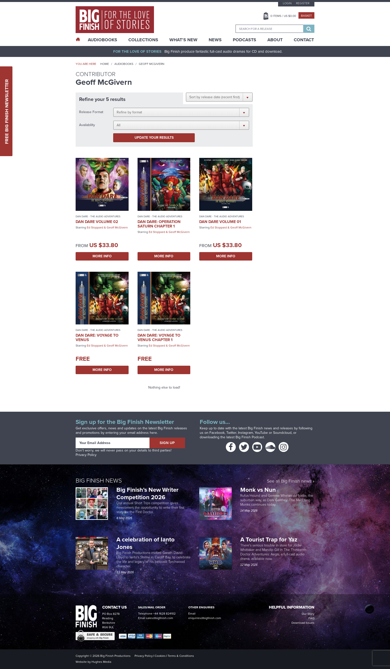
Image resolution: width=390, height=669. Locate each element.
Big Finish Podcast (250, 437)
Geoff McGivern (117, 227)
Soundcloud (282, 432)
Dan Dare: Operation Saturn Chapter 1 (159, 224)
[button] (219, 96)
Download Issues (303, 623)
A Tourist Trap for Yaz (268, 539)
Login (287, 3)
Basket (306, 15)
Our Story (308, 614)
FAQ (311, 618)
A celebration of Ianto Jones (145, 543)
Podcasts (244, 40)
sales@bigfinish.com (159, 618)
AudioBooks (102, 40)
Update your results (154, 137)
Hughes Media (101, 662)
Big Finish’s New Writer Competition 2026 (147, 493)
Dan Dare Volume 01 (220, 221)
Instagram (245, 432)
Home (104, 64)
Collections (143, 40)
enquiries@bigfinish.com (204, 618)
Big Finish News (99, 480)
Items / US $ (283, 16)
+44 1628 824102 (164, 613)
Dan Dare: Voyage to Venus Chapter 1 (159, 337)
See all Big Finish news (289, 481)
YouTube (261, 432)
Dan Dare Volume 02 (97, 221)
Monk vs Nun (258, 489)
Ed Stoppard (95, 227)
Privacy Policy (86, 454)
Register (302, 3)
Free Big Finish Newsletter (6, 111)
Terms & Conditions (181, 656)
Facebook (217, 432)
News (215, 40)
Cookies (160, 656)
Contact (304, 40)
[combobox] (269, 29)
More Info (102, 256)
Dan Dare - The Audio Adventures (98, 216)
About (275, 40)
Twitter (231, 432)
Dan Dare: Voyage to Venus (97, 337)
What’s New (183, 40)
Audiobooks (123, 64)
